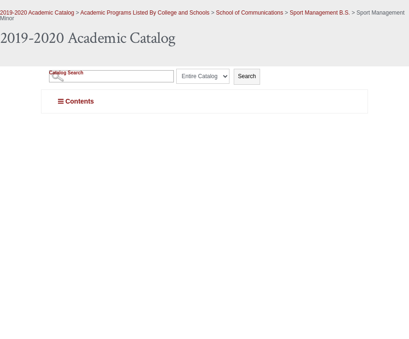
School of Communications (249, 12)
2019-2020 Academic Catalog (37, 12)
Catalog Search (66, 72)
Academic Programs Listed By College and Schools (144, 12)
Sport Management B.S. (320, 12)
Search (247, 76)
